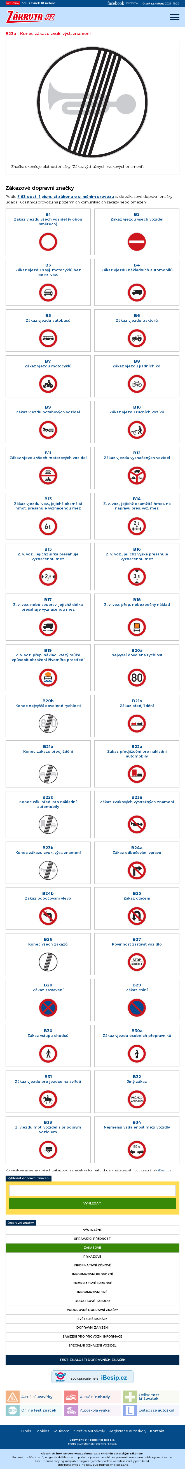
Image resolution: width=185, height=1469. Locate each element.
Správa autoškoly (89, 1431)
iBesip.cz (165, 1170)
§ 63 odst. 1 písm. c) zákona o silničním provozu (65, 196)
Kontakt (157, 1431)
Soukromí (61, 1431)
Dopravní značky (21, 1223)
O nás (26, 1431)
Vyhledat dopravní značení (29, 1178)
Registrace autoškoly (127, 1431)
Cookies (41, 1431)
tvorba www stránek (81, 1443)
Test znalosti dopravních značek (92, 1360)
